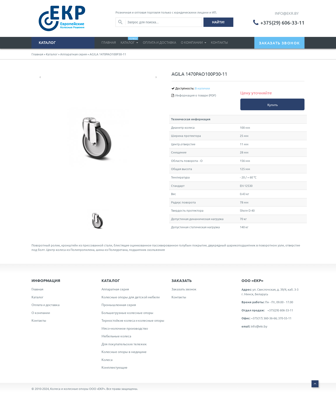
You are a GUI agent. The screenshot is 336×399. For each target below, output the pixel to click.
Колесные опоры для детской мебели (131, 297)
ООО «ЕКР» (97, 389)
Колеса (107, 359)
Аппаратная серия (73, 54)
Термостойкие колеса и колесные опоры (133, 320)
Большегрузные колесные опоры (127, 312)
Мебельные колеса (116, 336)
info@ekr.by (259, 326)
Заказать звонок (184, 289)
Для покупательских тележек (124, 344)
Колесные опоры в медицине (124, 351)
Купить (272, 105)
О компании (192, 42)
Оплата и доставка (159, 42)
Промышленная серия (119, 305)
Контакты (219, 42)
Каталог (129, 41)
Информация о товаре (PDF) (195, 95)
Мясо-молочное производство (125, 328)
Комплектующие (114, 367)
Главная (109, 42)
